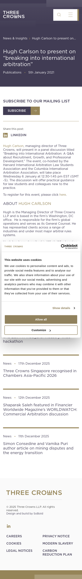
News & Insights (15, 38)
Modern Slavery (58, 543)
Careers (14, 536)
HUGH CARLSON (35, 203)
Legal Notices (19, 551)
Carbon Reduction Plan (57, 552)
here (62, 194)
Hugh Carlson (13, 146)
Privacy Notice (56, 536)
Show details (61, 308)
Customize (41, 330)
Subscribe (17, 111)
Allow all (41, 319)
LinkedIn (8, 526)
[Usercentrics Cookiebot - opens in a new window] (61, 246)
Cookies (13, 543)
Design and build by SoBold (24, 513)
